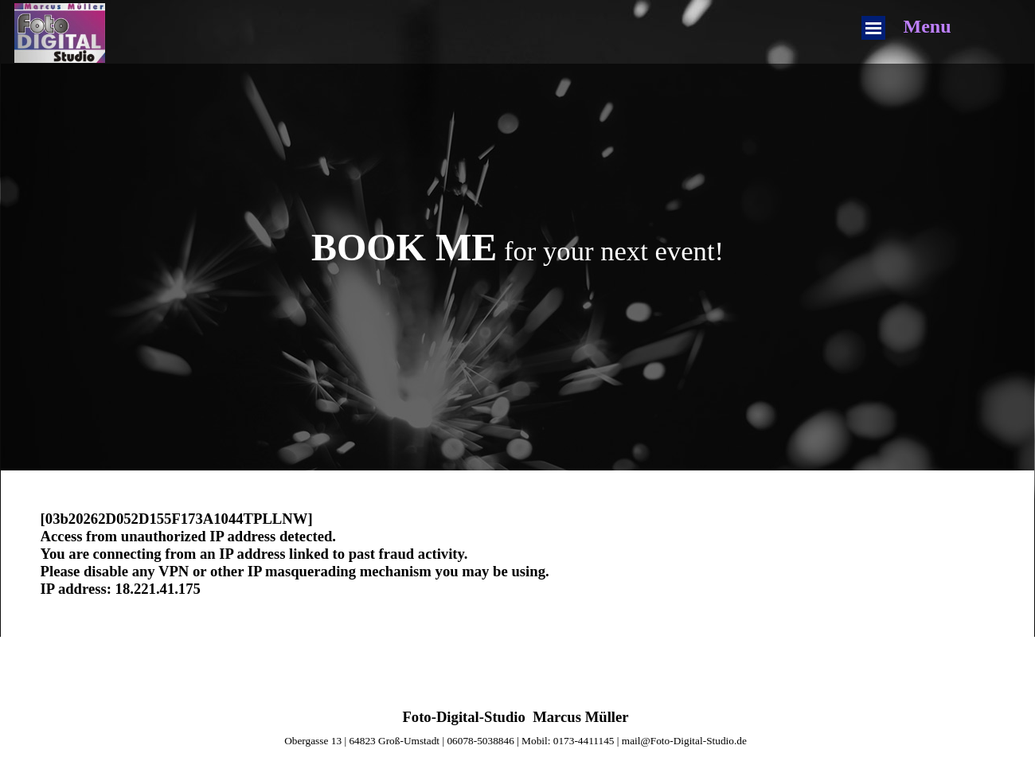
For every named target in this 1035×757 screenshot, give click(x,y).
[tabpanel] (518, 247)
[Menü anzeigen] (873, 28)
